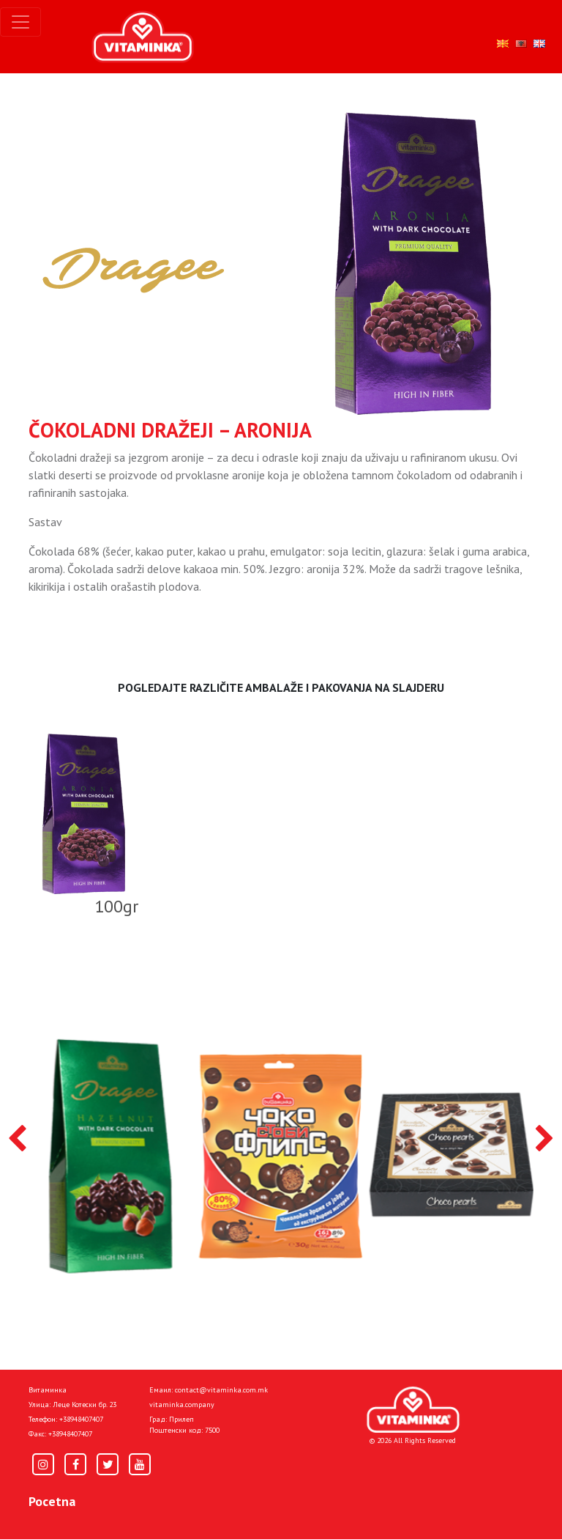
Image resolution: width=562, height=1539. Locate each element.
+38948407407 (81, 1419)
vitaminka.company (181, 1404)
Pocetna (52, 1501)
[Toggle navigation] (20, 22)
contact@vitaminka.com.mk (221, 1390)
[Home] (413, 1409)
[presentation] (17, 1139)
